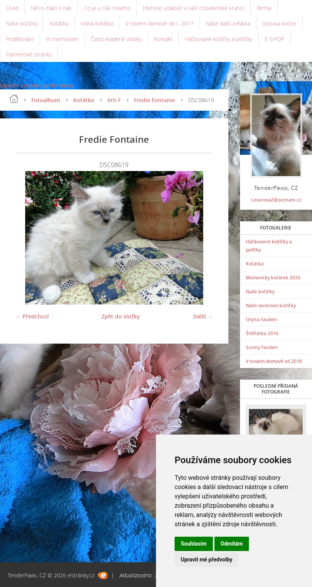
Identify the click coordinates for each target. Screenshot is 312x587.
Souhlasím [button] (194, 544)
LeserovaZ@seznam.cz (276, 200)
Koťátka (59, 23)
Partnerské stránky (28, 54)
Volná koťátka (97, 23)
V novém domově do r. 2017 (159, 23)
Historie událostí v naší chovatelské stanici (194, 8)
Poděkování (20, 39)
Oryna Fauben (261, 319)
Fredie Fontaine (154, 100)
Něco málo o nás (51, 8)
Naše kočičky (22, 23)
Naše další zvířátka (228, 23)
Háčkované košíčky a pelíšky (218, 39)
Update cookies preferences (37, 85)
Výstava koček (279, 23)
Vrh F (114, 100)
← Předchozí (32, 316)
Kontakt (163, 39)
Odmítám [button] (232, 544)
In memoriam (62, 39)
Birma (264, 8)
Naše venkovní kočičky (271, 305)
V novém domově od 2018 (274, 361)
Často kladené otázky (116, 39)
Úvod (12, 8)
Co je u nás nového (107, 8)
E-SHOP (274, 39)
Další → (203, 316)
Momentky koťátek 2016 (273, 277)
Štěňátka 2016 (262, 333)
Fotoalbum (45, 100)
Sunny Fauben (262, 347)
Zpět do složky (120, 316)
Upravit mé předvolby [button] (206, 559)
